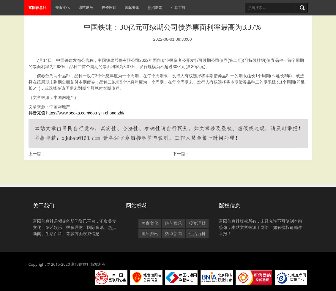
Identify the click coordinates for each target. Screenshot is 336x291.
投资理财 (109, 7)
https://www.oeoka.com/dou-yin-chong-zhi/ (85, 113)
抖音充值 (37, 113)
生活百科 (178, 7)
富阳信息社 (37, 7)
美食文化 (62, 7)
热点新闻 (155, 7)
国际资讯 (132, 7)
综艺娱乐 (85, 7)
